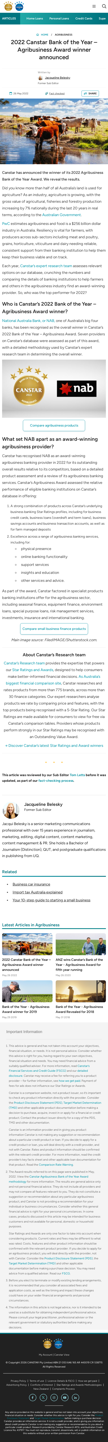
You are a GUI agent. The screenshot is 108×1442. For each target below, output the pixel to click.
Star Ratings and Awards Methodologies (79, 1385)
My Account (45, 1354)
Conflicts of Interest (41, 1385)
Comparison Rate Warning (56, 1164)
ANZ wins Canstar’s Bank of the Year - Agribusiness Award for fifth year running (79, 965)
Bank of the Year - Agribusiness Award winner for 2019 (25, 1009)
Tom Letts (77, 775)
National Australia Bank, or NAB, (28, 320)
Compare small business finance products (54, 629)
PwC (6, 223)
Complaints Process (63, 1389)
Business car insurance (31, 884)
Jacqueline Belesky (57, 77)
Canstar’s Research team (24, 663)
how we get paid (69, 1081)
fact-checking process (55, 781)
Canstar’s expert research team (46, 266)
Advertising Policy (16, 1385)
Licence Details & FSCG (61, 1381)
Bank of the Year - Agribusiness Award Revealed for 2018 (79, 1009)
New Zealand (41, 1389)
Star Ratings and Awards (32, 670)
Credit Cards (83, 18)
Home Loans (34, 18)
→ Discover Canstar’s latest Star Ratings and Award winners (54, 745)
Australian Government (61, 215)
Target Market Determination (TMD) (32, 1263)
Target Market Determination (49, 1418)
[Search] (104, 6)
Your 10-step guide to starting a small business (51, 900)
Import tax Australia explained (38, 892)
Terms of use (37, 1381)
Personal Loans (59, 18)
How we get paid (87, 1381)
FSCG (66, 1273)
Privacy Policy (18, 1381)
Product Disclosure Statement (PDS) (38, 1103)
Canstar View (61, 1354)
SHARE (90, 93)
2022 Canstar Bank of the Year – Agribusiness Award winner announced (26, 965)
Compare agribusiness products (54, 425)
